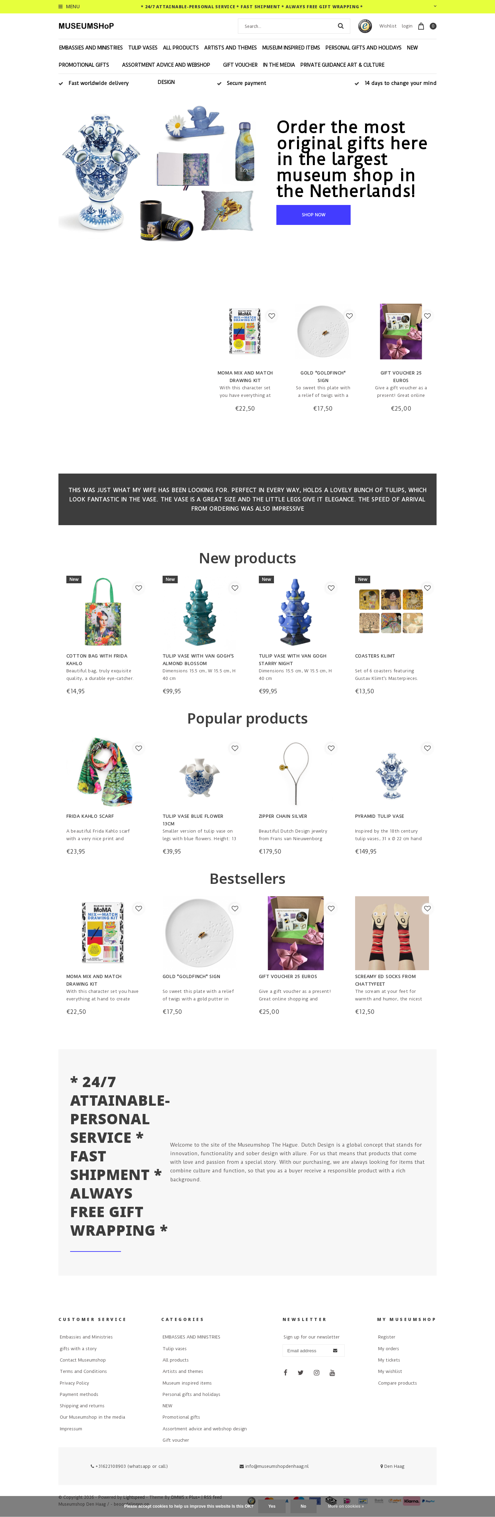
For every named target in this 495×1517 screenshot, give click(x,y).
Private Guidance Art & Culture (342, 65)
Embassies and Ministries (86, 1337)
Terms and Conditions (83, 1371)
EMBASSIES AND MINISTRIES (91, 48)
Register (386, 1337)
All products (181, 48)
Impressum (71, 1428)
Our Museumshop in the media (92, 1417)
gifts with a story (78, 1348)
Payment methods (79, 1394)
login (407, 26)
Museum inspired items (291, 48)
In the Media (279, 65)
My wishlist (390, 1371)
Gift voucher (240, 65)
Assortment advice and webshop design (166, 73)
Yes (272, 1506)
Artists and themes (230, 48)
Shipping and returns (82, 1405)
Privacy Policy (74, 1383)
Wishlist (388, 26)
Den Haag (392, 1466)
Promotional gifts (84, 65)
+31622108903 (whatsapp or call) (129, 1466)
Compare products (397, 1383)
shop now (313, 215)
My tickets (389, 1360)
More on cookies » (346, 1506)
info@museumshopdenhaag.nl (274, 1466)
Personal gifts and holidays (364, 48)
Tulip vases (142, 48)
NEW (412, 48)
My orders (388, 1348)
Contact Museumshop (83, 1360)
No (303, 1506)
